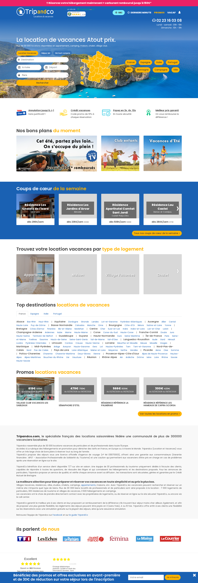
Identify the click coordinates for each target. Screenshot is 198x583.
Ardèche (130, 357)
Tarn (128, 346)
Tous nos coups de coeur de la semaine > (157, 233)
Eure (119, 336)
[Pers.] (45, 75)
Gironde (85, 321)
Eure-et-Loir (114, 328)
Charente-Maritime (65, 353)
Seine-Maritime (132, 336)
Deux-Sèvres (84, 353)
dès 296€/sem (35, 222)
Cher (102, 328)
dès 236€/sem (78, 222)
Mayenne (113, 350)
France (131, 62)
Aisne (158, 350)
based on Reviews (30, 568)
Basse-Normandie (61, 325)
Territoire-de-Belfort (43, 336)
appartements (88, 485)
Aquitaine (59, 321)
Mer (129, 69)
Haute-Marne (81, 332)
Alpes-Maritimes (33, 357)
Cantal (172, 321)
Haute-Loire (22, 325)
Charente (48, 353)
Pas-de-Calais (41, 350)
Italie (159, 62)
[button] (146, 12)
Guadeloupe (66, 335)
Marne (68, 332)
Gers (95, 346)
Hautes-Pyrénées (114, 346)
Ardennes (49, 332)
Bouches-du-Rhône (53, 357)
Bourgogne (115, 325)
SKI (118, 12)
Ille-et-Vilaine (65, 328)
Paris (167, 336)
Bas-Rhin (31, 321)
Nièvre (141, 325)
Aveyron (67, 346)
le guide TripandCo (78, 514)
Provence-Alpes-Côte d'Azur (122, 353)
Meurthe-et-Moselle (127, 343)
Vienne (96, 353)
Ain (121, 357)
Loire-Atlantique (80, 350)
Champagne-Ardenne (29, 332)
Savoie (174, 357)
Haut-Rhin (44, 321)
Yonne (168, 325)
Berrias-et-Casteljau (163, 212)
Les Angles (35, 212)
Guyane (83, 335)
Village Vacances (120, 275)
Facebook (57, 514)
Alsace (20, 321)
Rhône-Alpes (109, 357)
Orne (100, 325)
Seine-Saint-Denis (79, 339)
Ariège (57, 346)
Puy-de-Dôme (38, 325)
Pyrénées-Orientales (36, 343)
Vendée (134, 350)
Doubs (164, 332)
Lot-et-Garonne (109, 321)
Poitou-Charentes (29, 353)
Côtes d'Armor (37, 328)
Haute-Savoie (23, 360)
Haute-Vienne (92, 343)
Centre (94, 328)
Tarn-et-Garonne (142, 346)
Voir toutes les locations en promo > (160, 413)
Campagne (161, 69)
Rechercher (42, 82)
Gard (162, 339)
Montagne (143, 69)
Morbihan (79, 328)
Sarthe (124, 350)
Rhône (165, 357)
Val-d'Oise (112, 339)
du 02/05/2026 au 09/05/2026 (35, 391)
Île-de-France (154, 335)
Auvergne (153, 321)
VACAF (171, 12)
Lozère (19, 343)
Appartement (35, 275)
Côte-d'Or (130, 325)
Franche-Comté (148, 332)
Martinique (22, 346)
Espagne (145, 62)
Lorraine (109, 343)
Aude (154, 339)
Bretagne (21, 328)
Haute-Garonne (82, 346)
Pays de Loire (61, 350)
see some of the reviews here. (30, 571)
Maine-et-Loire (98, 350)
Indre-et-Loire (138, 328)
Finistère (51, 328)
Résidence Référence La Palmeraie (114, 404)
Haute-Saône (23, 336)
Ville (175, 69)
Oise (166, 350)
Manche (91, 325)
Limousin (57, 343)
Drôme (140, 357)
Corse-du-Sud (110, 332)
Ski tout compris (62, 53)
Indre (125, 328)
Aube (59, 332)
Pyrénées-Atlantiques (131, 321)
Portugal (172, 62)
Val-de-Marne (98, 339)
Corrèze (69, 343)
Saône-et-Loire (154, 325)
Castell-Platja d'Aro (120, 216)
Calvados (79, 325)
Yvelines (33, 339)
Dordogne (73, 321)
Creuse (79, 343)
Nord (29, 350)
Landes (95, 321)
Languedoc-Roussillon (136, 339)
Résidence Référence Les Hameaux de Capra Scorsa (160, 404)
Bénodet (77, 212)
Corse (96, 332)
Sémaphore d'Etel (69, 405)
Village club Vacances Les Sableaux (32, 404)
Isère (149, 357)
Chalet (162, 275)
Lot (101, 346)
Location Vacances (27, 53)
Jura (172, 332)
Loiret (165, 328)
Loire (156, 357)
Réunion (91, 357)
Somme (175, 350)
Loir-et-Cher (154, 328)
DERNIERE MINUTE (139, 12)
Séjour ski (45, 53)
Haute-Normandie (104, 335)
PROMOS (159, 12)
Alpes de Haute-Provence (154, 353)
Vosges (163, 343)
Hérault (171, 339)
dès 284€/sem (162, 222)
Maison (78, 275)
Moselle (153, 343)
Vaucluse (76, 357)
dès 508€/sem (120, 222)
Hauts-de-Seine (59, 339)
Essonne (44, 339)
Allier (164, 321)
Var (67, 357)
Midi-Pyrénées (42, 346)
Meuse (143, 343)
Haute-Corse (126, 332)
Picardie (148, 350)
